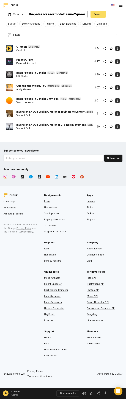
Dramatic (102, 23)
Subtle (12, 23)
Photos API (93, 289)
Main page (9, 201)
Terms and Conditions (40, 376)
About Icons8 (94, 248)
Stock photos (51, 213)
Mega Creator (52, 277)
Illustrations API (95, 283)
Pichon (91, 207)
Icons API (92, 277)
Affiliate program (13, 213)
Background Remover (56, 289)
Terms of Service (17, 231)
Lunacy (91, 201)
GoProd (91, 213)
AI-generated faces (55, 231)
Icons (47, 201)
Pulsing (50, 23)
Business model (96, 254)
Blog (89, 260)
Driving (87, 23)
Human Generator (54, 308)
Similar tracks (67, 393)
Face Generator (53, 302)
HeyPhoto (49, 314)
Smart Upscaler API (98, 302)
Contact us (50, 355)
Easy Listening (68, 23)
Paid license (94, 343)
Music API (92, 296)
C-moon (15, 391)
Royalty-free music (54, 219)
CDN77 (118, 373)
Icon (46, 248)
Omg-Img (92, 314)
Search (98, 14)
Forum (47, 337)
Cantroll (15, 394)
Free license (94, 337)
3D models (50, 225)
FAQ (46, 343)
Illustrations (50, 207)
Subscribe (113, 158)
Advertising (10, 207)
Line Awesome (95, 320)
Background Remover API (101, 308)
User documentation (55, 349)
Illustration (50, 254)
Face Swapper (52, 296)
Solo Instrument (31, 23)
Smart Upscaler (53, 283)
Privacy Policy (24, 228)
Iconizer (48, 320)
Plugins (91, 219)
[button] (118, 391)
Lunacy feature (52, 260)
